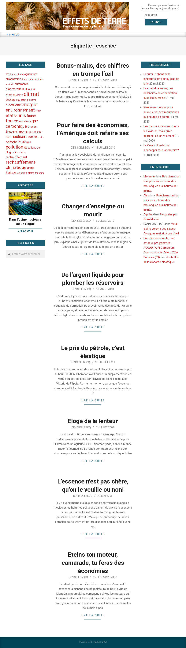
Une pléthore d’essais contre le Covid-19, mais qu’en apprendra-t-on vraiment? (161, 131)
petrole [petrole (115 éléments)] (11, 142)
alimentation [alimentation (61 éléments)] (13, 79)
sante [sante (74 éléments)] (31, 168)
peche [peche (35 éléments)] (41, 137)
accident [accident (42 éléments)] (19, 74)
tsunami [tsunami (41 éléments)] (39, 173)
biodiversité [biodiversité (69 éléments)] (14, 89)
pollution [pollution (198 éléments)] (14, 147)
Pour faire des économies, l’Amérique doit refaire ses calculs (93, 133)
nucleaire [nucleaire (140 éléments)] (20, 136)
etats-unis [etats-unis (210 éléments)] (16, 115)
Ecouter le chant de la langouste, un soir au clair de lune (161, 78)
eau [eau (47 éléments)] (18, 99)
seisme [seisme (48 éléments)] (21, 173)
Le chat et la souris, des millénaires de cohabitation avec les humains (160, 93)
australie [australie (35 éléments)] (10, 84)
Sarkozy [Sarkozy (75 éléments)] (11, 173)
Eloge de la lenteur (93, 421)
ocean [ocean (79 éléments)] (32, 137)
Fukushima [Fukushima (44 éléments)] (25, 121)
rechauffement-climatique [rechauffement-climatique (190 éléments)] (21, 165)
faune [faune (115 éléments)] (31, 116)
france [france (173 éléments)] (12, 120)
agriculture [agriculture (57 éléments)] (30, 74)
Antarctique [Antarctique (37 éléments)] (28, 79)
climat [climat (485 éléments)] (31, 94)
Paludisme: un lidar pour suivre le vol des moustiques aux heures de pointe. (161, 112)
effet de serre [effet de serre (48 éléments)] (28, 99)
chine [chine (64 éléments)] (19, 95)
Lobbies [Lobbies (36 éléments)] (30, 132)
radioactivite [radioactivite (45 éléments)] (18, 152)
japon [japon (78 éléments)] (21, 131)
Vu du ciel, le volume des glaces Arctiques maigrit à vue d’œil (161, 228)
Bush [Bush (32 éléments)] (33, 89)
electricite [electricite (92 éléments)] (13, 105)
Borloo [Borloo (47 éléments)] (26, 89)
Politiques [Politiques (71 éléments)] (24, 142)
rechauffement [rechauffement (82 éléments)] (16, 157)
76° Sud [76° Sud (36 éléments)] (9, 74)
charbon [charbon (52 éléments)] (11, 95)
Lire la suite (93, 185)
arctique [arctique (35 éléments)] (39, 79)
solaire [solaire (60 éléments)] (30, 173)
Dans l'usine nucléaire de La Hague (25, 222)
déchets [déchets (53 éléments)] (10, 99)
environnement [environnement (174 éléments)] (20, 110)
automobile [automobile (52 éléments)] (21, 83)
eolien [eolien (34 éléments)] (38, 111)
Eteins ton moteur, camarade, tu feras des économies (93, 562)
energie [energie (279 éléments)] (29, 104)
